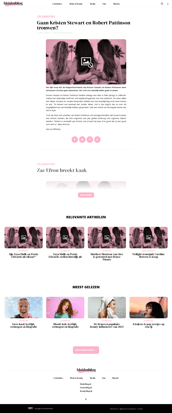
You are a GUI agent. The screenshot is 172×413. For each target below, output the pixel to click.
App (97, 139)
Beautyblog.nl (86, 391)
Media (92, 4)
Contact (140, 409)
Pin (90, 139)
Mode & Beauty (76, 4)
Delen (75, 139)
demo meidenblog (64, 33)
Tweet (82, 139)
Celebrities (57, 4)
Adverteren (114, 409)
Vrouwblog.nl (86, 387)
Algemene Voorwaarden (128, 409)
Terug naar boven (84, 351)
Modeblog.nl (85, 384)
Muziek (116, 4)
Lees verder (86, 195)
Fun (104, 4)
